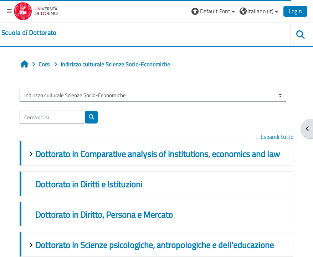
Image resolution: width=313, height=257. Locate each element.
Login (295, 11)
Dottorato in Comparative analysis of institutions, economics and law (157, 153)
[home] (29, 33)
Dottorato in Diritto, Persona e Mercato (104, 214)
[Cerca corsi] (53, 117)
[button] (214, 11)
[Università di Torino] (36, 10)
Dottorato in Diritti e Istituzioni (88, 184)
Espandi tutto (277, 136)
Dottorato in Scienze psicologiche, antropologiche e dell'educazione (154, 244)
